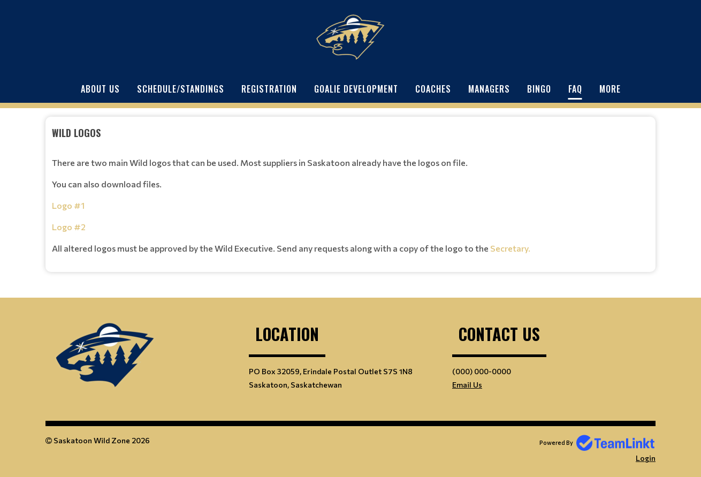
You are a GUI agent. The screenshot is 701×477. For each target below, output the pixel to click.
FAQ (575, 88)
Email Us (467, 384)
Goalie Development (356, 88)
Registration (269, 88)
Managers (489, 88)
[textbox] (350, 190)
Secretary (509, 248)
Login (646, 458)
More (610, 88)
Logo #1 (68, 205)
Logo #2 (69, 227)
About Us (100, 88)
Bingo (539, 88)
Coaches (433, 88)
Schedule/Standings (180, 88)
